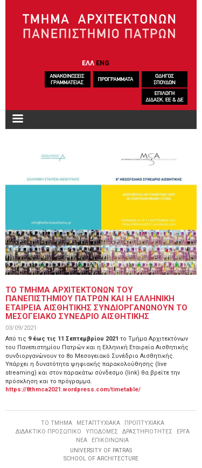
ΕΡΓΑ (183, 432)
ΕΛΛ (88, 63)
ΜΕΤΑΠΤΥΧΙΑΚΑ (98, 423)
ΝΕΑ (81, 440)
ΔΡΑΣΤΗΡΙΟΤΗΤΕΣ (147, 432)
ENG (102, 63)
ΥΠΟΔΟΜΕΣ (102, 432)
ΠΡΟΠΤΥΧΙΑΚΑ (144, 423)
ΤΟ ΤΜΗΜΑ (56, 423)
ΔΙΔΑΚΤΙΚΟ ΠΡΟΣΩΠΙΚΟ (48, 432)
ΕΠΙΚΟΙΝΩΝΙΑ (110, 440)
